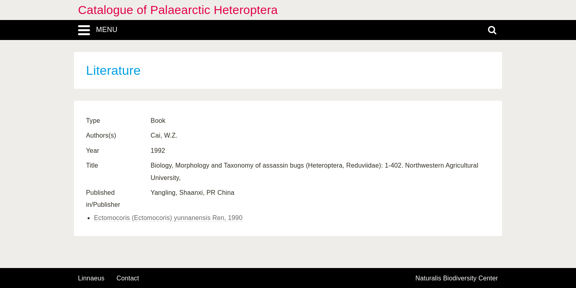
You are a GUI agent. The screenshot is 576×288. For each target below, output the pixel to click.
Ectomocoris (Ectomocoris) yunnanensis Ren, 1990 (168, 217)
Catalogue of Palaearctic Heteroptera (178, 9)
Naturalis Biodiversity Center (457, 278)
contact (127, 278)
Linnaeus (91, 278)
